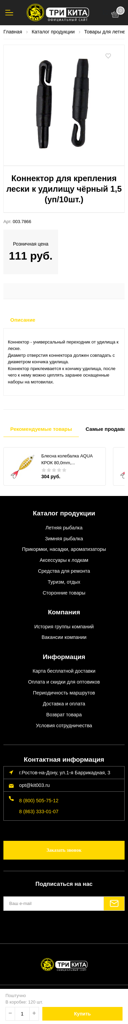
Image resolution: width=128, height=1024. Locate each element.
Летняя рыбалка (63, 527)
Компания (64, 612)
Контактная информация (64, 759)
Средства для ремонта (64, 571)
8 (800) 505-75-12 (38, 800)
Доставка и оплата (64, 703)
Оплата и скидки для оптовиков (64, 682)
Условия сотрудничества (64, 725)
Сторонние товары (64, 593)
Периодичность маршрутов (64, 693)
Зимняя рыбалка (64, 538)
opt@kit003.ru (34, 785)
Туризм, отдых (64, 582)
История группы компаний (64, 626)
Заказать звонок (64, 850)
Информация (64, 656)
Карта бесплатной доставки (63, 671)
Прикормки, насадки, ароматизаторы (64, 549)
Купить (82, 1013)
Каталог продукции (64, 513)
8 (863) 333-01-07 (38, 811)
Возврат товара (64, 714)
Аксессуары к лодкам (64, 560)
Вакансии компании (64, 637)
